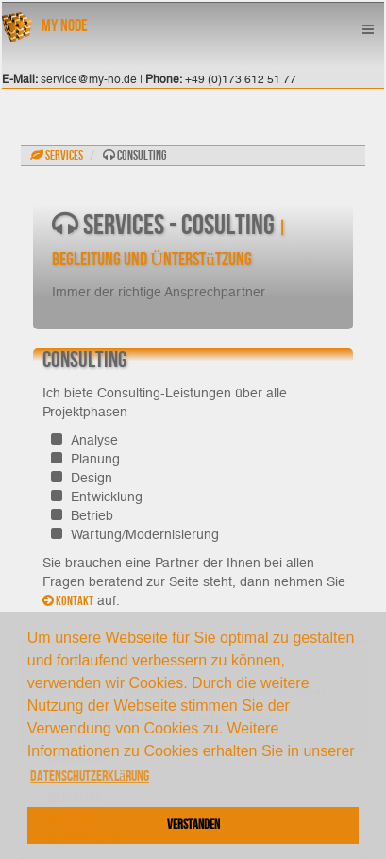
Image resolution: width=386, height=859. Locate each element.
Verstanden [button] (193, 825)
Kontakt (67, 601)
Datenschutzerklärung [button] (89, 776)
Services (56, 155)
